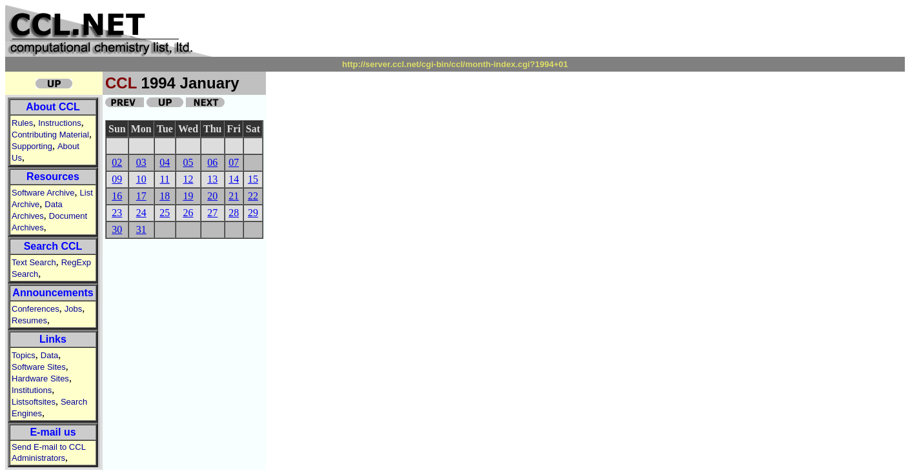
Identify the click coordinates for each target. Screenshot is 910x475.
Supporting (32, 146)
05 (188, 162)
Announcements (52, 292)
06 (212, 162)
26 (188, 212)
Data (49, 355)
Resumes (29, 320)
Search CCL (53, 246)
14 (233, 179)
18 (164, 195)
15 (253, 179)
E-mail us (53, 432)
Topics (23, 355)
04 (164, 162)
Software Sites (39, 367)
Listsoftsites (34, 402)
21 (233, 195)
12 (188, 179)
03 (141, 162)
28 (233, 212)
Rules (22, 123)
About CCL (53, 106)
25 (164, 212)
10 (141, 179)
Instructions (59, 123)
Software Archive (43, 192)
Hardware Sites (40, 378)
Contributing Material (50, 134)
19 (188, 195)
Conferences (35, 309)
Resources (52, 176)
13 (212, 179)
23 (117, 212)
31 (141, 229)
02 (117, 162)
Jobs (73, 309)
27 (212, 212)
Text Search (34, 262)
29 (253, 212)
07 (233, 162)
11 (165, 179)
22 (253, 195)
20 (212, 195)
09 (117, 179)
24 (141, 212)
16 (117, 195)
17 (141, 195)
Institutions (32, 390)
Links (52, 339)
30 (117, 229)
